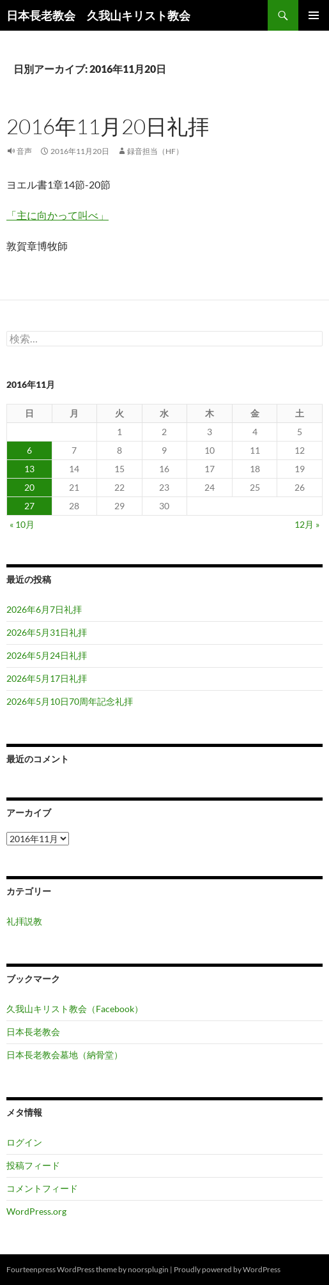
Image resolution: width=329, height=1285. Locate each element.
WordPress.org (36, 1211)
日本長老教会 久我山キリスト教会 (98, 15)
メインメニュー (313, 15)
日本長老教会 (33, 1031)
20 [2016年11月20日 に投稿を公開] (29, 487)
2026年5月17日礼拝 (46, 678)
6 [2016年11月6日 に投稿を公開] (29, 450)
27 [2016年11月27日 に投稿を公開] (29, 505)
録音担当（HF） (155, 151)
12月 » (307, 524)
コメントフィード (42, 1188)
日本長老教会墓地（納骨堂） (64, 1054)
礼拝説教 (24, 921)
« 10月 (22, 524)
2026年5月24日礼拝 (46, 655)
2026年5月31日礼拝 (46, 632)
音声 (24, 151)
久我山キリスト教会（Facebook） (74, 1008)
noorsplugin (148, 1269)
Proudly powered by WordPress (227, 1269)
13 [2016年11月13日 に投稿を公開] (29, 468)
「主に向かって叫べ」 (57, 215)
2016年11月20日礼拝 (107, 126)
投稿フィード (33, 1165)
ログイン (24, 1142)
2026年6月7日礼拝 (44, 609)
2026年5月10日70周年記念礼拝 (69, 701)
